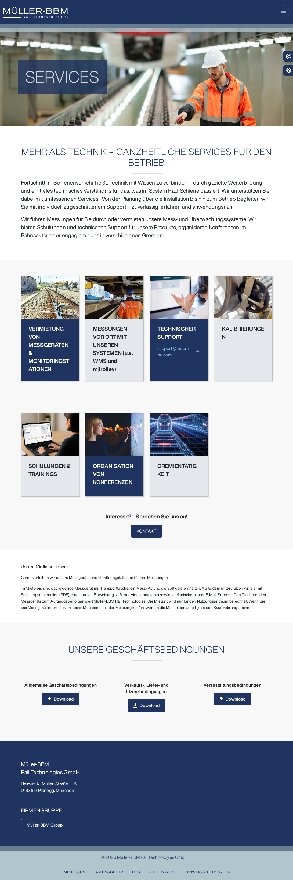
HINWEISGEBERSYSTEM (207, 872)
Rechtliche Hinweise (154, 872)
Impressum (74, 872)
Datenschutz (109, 872)
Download (64, 699)
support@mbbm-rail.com (173, 351)
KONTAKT (146, 531)
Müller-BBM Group (45, 825)
